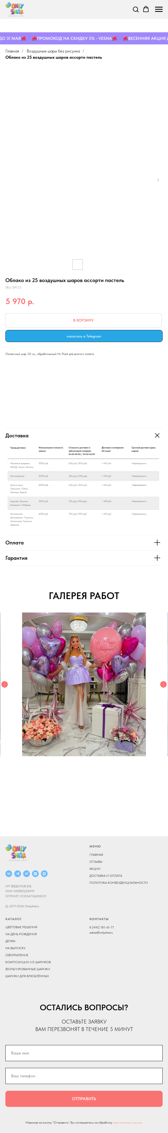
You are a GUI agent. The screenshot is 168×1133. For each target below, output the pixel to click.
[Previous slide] (4, 684)
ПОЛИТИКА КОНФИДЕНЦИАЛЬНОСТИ (118, 883)
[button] (135, 9)
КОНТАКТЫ (99, 919)
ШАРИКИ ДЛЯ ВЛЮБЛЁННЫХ (27, 976)
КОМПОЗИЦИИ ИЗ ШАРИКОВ (28, 962)
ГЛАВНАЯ (96, 855)
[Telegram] (17, 873)
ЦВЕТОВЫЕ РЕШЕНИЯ (21, 927)
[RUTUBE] (26, 873)
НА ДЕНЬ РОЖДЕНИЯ (21, 934)
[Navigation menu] (159, 9)
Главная (12, 51)
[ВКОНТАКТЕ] (8, 873)
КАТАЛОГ (13, 919)
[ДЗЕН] (35, 873)
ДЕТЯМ (10, 941)
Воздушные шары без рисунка (53, 51)
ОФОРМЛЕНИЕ (16, 955)
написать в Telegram (84, 336)
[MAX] (44, 873)
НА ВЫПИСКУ (15, 948)
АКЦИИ (94, 869)
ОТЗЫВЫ (95, 862)
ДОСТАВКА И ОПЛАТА (105, 876)
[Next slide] (163, 684)
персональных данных (127, 1122)
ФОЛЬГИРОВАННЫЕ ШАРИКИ (27, 969)
